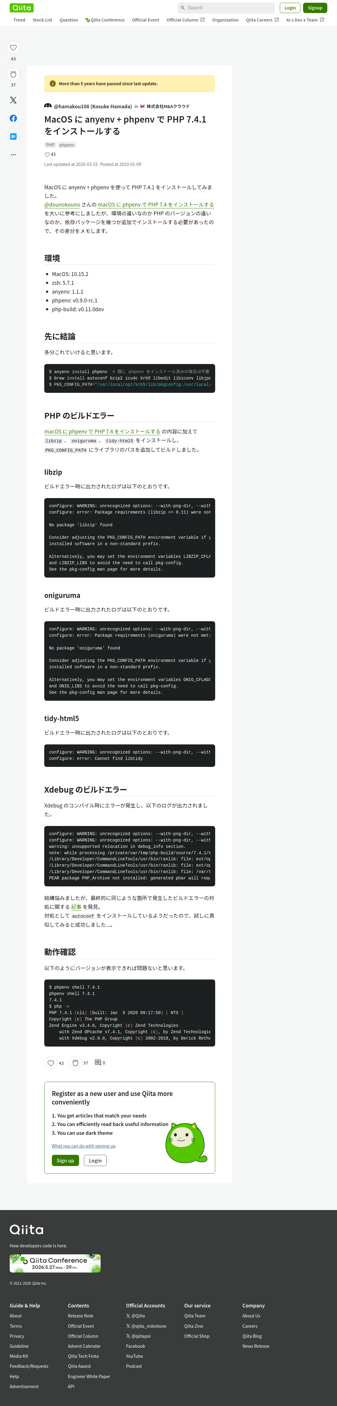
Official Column (186, 20)
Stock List (42, 20)
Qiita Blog (252, 1336)
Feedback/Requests (29, 1366)
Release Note (80, 1316)
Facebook (135, 1346)
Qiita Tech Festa (83, 1356)
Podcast (134, 1366)
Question (69, 20)
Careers (249, 1326)
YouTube (134, 1356)
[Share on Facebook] (13, 118)
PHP (50, 145)
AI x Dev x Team (305, 20)
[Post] (13, 100)
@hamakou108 (88, 106)
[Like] (13, 47)
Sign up (65, 1160)
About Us (251, 1316)
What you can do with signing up (83, 1146)
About (16, 1316)
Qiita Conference (105, 20)
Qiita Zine (193, 1326)
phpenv (66, 145)
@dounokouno (62, 204)
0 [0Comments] (99, 1063)
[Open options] (13, 154)
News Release (255, 1346)
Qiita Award (79, 1366)
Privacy (17, 1336)
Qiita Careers (262, 20)
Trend (19, 20)
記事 (76, 906)
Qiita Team (194, 1316)
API (71, 1386)
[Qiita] (22, 7)
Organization (225, 20)
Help (14, 1376)
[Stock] (13, 74)
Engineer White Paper (89, 1376)
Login (290, 8)
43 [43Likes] (13, 59)
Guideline (19, 1346)
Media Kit (19, 1356)
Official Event (145, 20)
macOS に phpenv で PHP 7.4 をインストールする (156, 204)
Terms (16, 1326)
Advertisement (24, 1386)
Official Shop (196, 1336)
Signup (315, 8)
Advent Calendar (84, 1346)
